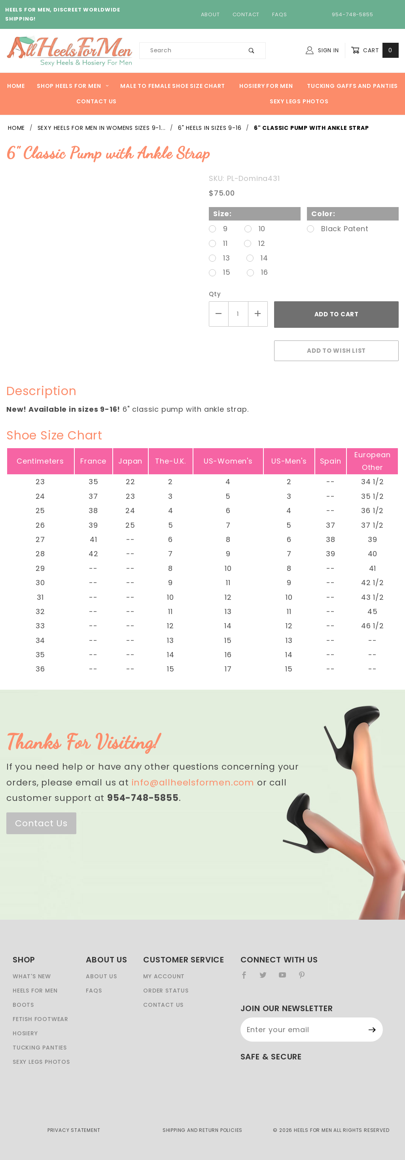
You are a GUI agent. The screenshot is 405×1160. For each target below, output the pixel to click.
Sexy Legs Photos (299, 101)
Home (16, 86)
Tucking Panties (40, 1048)
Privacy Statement (73, 1130)
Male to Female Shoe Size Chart (172, 86)
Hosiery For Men (266, 86)
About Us (101, 976)
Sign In (322, 50)
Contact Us (96, 101)
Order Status (166, 991)
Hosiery (25, 1033)
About (210, 14)
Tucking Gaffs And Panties (352, 86)
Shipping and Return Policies (202, 1130)
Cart (375, 50)
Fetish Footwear (40, 1019)
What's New (32, 976)
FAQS (94, 991)
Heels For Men (35, 991)
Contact (246, 14)
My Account (164, 976)
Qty (215, 294)
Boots (23, 1005)
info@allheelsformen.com (193, 782)
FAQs (279, 14)
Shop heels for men (73, 86)
